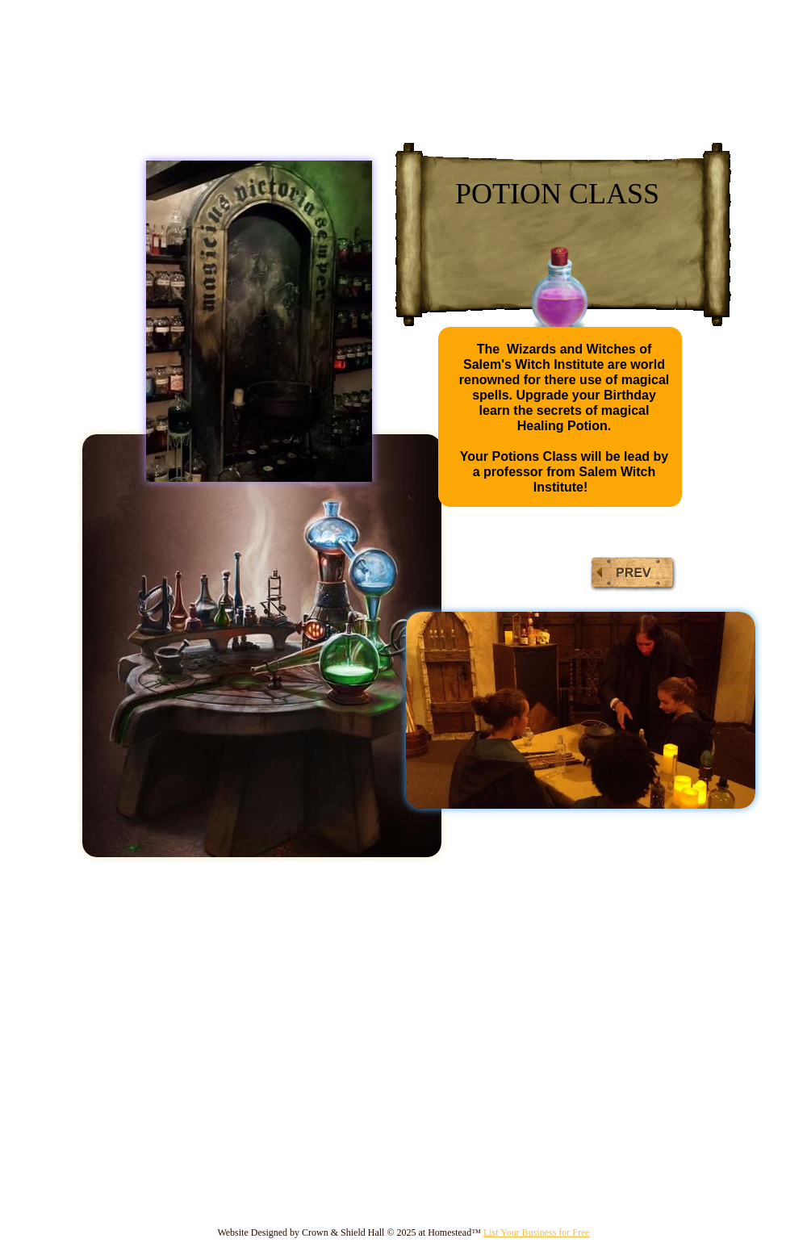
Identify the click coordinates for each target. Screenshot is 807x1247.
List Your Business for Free (536, 1232)
